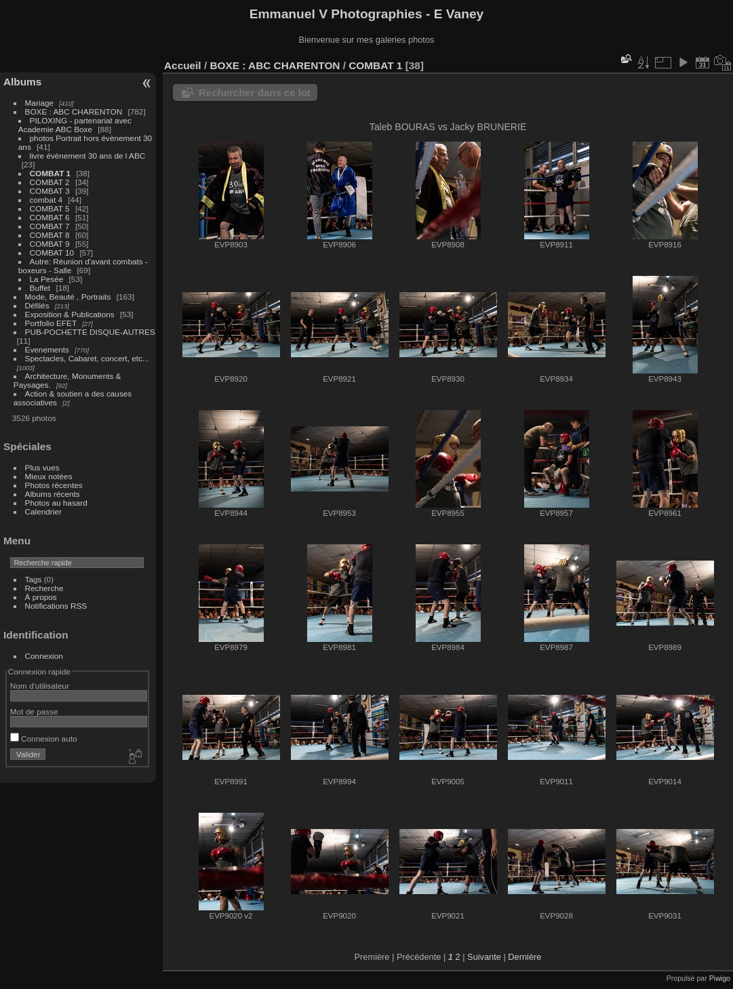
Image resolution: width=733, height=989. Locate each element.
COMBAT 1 (50, 173)
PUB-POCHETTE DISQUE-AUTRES (90, 331)
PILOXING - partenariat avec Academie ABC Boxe (75, 125)
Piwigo (719, 978)
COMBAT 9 (50, 243)
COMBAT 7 (50, 226)
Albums (22, 81)
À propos (41, 596)
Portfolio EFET (51, 323)
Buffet (40, 287)
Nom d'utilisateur (39, 685)
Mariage (39, 102)
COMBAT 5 (50, 208)
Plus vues (42, 467)
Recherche (44, 588)
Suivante (484, 957)
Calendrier (43, 511)
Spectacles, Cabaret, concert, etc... (87, 358)
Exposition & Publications (70, 314)
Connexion (44, 655)
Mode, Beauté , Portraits (68, 296)
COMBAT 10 (52, 252)
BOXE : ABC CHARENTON (74, 111)
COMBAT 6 (50, 217)
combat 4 (46, 199)
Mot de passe (34, 711)
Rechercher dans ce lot (255, 92)
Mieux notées (49, 476)
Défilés (37, 305)
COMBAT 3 (50, 190)
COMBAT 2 (50, 182)
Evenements (48, 349)
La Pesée (47, 279)
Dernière (524, 957)
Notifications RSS (56, 605)
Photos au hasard (56, 502)
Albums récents (52, 493)
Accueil (182, 65)
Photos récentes (54, 485)
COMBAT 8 (50, 234)
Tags (33, 579)
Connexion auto (43, 738)
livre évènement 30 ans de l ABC (88, 155)
